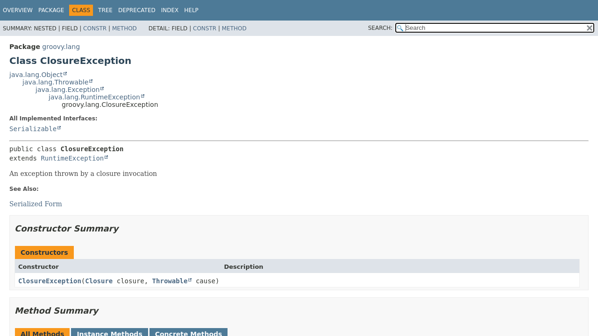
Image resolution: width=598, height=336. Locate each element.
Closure (99, 281)
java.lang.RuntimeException (94, 97)
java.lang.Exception (68, 89)
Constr (95, 28)
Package (51, 10)
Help (191, 10)
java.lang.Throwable (55, 82)
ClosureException (49, 281)
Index (170, 10)
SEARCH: (380, 28)
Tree (105, 10)
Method (124, 28)
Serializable (33, 129)
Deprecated (137, 10)
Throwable (170, 281)
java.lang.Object (36, 74)
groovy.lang (61, 46)
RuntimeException (72, 158)
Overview (18, 10)
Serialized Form (35, 204)
